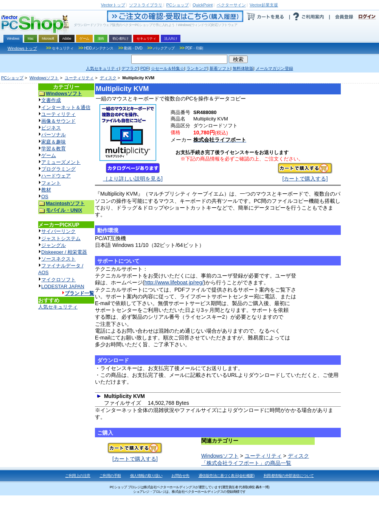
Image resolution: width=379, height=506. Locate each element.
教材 (46, 190)
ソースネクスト (58, 259)
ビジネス (51, 128)
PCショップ (12, 78)
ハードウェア (56, 176)
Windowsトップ (22, 48)
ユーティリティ (79, 78)
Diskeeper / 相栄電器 (64, 252)
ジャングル (53, 245)
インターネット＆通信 (65, 107)
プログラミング (58, 169)
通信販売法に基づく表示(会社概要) (227, 476)
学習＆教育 (53, 148)
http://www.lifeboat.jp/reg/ (173, 282)
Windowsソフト (44, 78)
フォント (51, 183)
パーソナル (53, 134)
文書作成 (51, 100)
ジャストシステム (61, 238)
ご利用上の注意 (77, 476)
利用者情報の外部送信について (289, 476)
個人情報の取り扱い (146, 476)
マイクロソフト (58, 279)
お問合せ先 (180, 476)
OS (44, 196)
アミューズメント (61, 162)
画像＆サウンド (58, 121)
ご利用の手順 (110, 476)
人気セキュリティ (58, 307)
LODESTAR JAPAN (62, 286)
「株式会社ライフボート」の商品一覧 (246, 463)
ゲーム (48, 155)
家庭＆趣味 (53, 142)
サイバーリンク (58, 231)
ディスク (108, 78)
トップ (113, 5)
